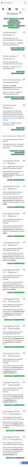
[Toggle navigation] (25, 3)
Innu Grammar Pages (12, 118)
